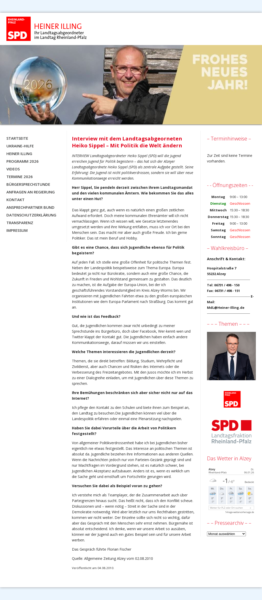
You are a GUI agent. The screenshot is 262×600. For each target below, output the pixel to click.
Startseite (17, 138)
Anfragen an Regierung (30, 191)
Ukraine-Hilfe (20, 145)
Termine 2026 (19, 176)
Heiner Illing (19, 153)
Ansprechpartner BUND (30, 207)
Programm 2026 (22, 161)
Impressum (17, 230)
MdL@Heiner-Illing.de (225, 307)
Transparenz (19, 222)
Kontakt (15, 199)
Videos (13, 168)
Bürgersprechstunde (28, 184)
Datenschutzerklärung (31, 214)
